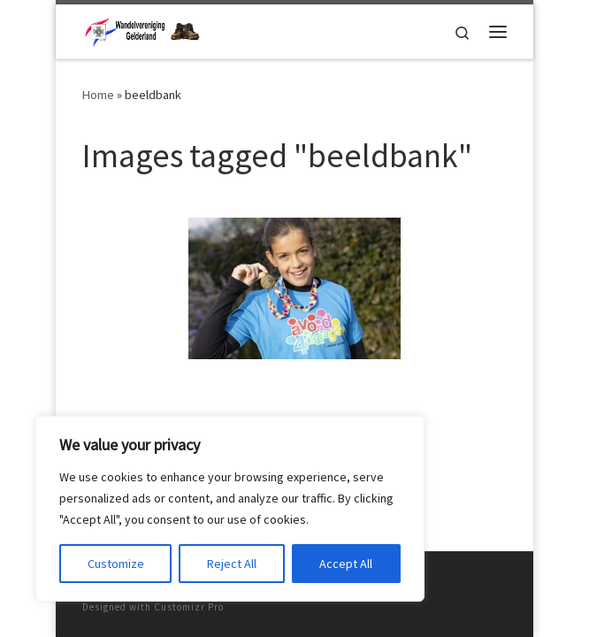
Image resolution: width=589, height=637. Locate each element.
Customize (116, 564)
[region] (230, 509)
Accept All (345, 564)
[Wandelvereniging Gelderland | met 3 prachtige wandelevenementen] (141, 29)
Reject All (231, 564)
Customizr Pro (189, 607)
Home (98, 95)
